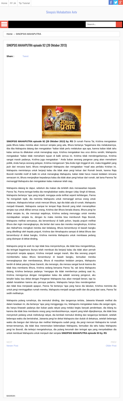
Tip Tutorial (24, 3)
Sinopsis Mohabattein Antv (61, 12)
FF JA (13, 3)
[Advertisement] (61, 83)
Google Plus (120, 2)
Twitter (115, 2)
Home (4, 3)
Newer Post (12, 345)
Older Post (111, 345)
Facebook (111, 2)
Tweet (25, 56)
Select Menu (4, 24)
